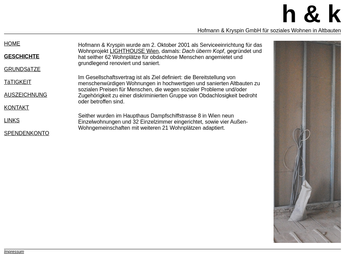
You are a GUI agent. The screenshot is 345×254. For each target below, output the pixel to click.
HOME (12, 43)
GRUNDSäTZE (22, 69)
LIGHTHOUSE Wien (134, 51)
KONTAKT (16, 107)
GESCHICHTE (21, 56)
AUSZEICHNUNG (25, 95)
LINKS (12, 120)
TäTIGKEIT (17, 82)
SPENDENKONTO (26, 133)
